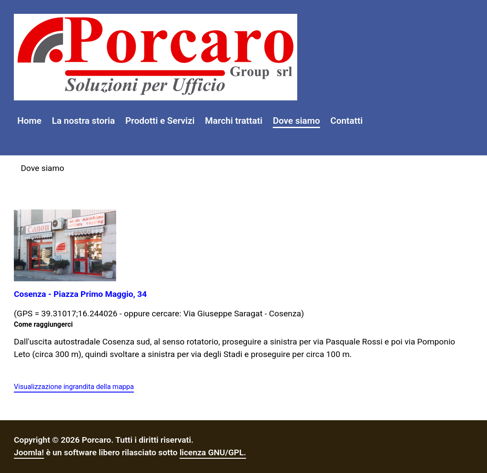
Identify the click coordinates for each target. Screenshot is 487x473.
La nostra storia (83, 121)
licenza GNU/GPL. (212, 452)
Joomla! (29, 452)
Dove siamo (296, 121)
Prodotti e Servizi (160, 121)
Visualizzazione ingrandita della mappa (74, 387)
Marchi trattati (234, 121)
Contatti (347, 121)
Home (29, 121)
